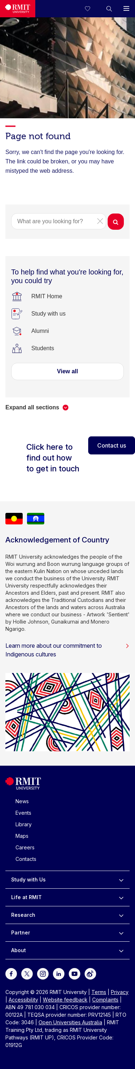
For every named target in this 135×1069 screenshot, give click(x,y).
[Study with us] (48, 313)
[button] (109, 8)
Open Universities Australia (70, 1022)
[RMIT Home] (46, 296)
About (18, 950)
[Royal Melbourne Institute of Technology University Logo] (17, 8)
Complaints (105, 1000)
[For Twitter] (27, 973)
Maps (21, 836)
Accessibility (23, 1000)
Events (23, 813)
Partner (20, 932)
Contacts (25, 859)
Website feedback (65, 1000)
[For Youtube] (74, 973)
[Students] (42, 348)
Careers (25, 847)
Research (23, 915)
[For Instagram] (43, 973)
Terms (98, 992)
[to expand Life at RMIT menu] (121, 897)
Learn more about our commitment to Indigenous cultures (67, 650)
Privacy (120, 992)
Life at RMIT (26, 897)
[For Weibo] (90, 973)
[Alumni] (40, 331)
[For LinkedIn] (58, 973)
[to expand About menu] (121, 950)
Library (23, 824)
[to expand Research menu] (121, 915)
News (22, 801)
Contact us (111, 445)
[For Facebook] (11, 973)
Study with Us (28, 879)
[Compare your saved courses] (91, 8)
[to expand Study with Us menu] (121, 879)
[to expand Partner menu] (121, 932)
